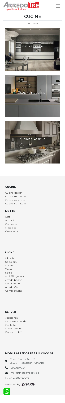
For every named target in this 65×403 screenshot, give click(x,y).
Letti (8, 216)
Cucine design (13, 192)
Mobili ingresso (14, 276)
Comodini (11, 224)
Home (28, 24)
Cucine (36, 24)
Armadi (9, 220)
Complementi (13, 290)
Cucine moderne (15, 196)
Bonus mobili (13, 332)
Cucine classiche (15, 200)
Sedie (8, 272)
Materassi (10, 227)
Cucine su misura (15, 203)
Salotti (9, 265)
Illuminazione (13, 283)
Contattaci (11, 324)
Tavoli (8, 269)
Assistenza (11, 317)
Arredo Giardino (14, 287)
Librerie (9, 258)
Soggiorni (11, 261)
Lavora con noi (14, 328)
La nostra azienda (15, 321)
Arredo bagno (13, 279)
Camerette (11, 231)
